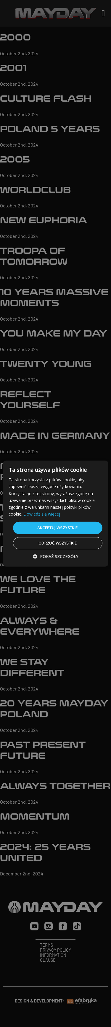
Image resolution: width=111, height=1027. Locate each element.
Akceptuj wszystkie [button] (57, 527)
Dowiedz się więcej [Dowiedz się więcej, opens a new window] (41, 514)
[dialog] (55, 513)
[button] (55, 556)
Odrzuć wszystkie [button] (57, 542)
